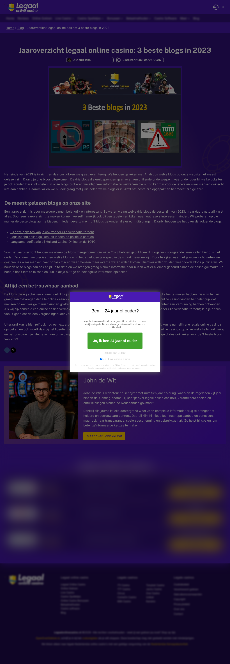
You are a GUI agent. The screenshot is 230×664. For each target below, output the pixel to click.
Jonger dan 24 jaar (115, 352)
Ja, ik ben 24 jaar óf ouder (115, 341)
